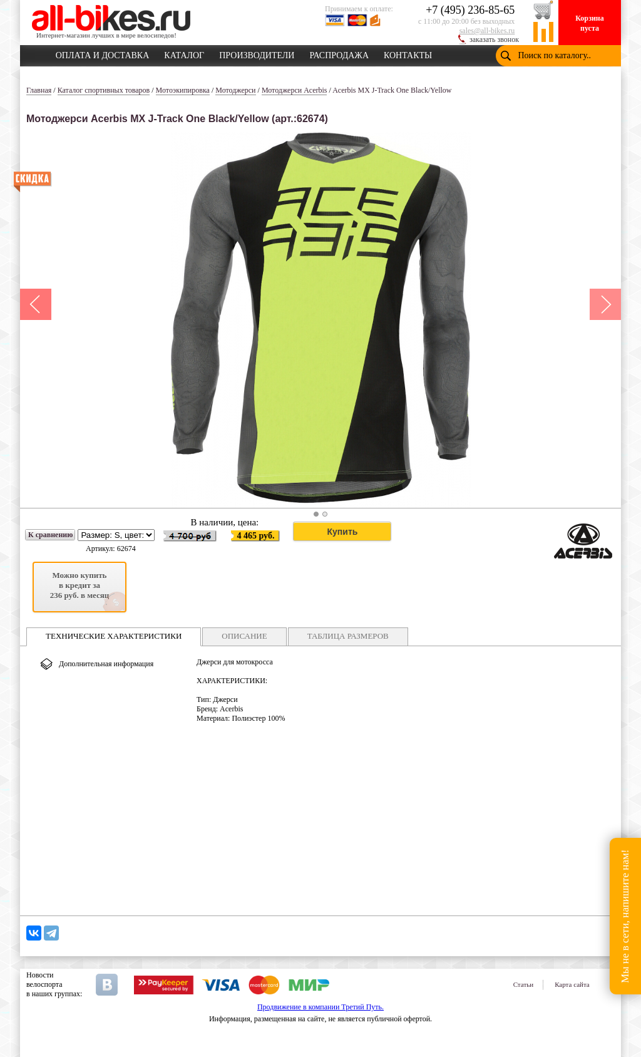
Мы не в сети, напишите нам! (625, 915)
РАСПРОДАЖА (339, 53)
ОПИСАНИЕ (244, 636)
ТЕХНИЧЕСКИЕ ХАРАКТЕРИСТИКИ (114, 636)
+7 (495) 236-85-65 (470, 10)
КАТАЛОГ (184, 53)
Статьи (523, 984)
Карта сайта (572, 984)
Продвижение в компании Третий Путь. (320, 1007)
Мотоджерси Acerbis (294, 90)
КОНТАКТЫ (408, 53)
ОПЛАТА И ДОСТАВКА (103, 53)
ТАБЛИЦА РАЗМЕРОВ (348, 636)
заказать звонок (494, 39)
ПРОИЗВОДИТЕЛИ (256, 53)
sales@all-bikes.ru (487, 30)
